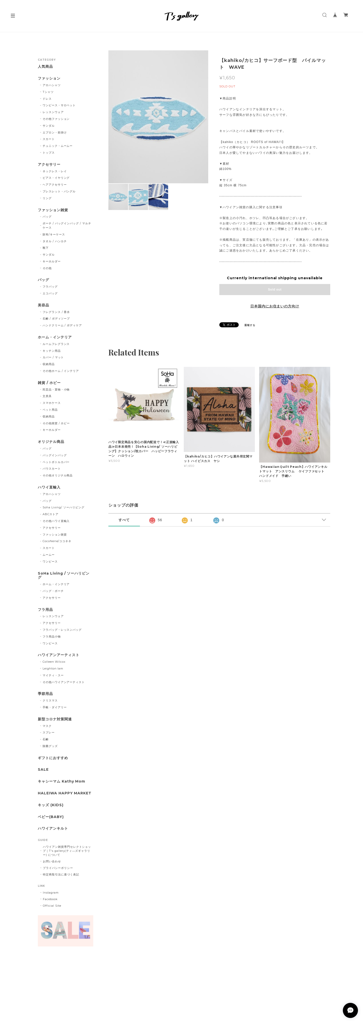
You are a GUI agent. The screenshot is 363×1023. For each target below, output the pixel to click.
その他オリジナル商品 (58, 475)
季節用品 (45, 694)
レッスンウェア (53, 112)
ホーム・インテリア (55, 337)
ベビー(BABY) (51, 817)
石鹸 (46, 739)
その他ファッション (56, 119)
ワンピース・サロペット (59, 105)
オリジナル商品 (51, 442)
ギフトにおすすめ (53, 758)
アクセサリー (49, 164)
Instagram (51, 892)
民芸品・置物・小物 (56, 389)
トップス (49, 152)
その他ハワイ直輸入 (56, 521)
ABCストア (50, 514)
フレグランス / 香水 (56, 312)
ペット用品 (50, 409)
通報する (249, 325)
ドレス (47, 98)
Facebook (50, 899)
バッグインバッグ (55, 455)
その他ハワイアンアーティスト (64, 682)
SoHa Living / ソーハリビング (63, 575)
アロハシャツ (52, 85)
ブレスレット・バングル (59, 191)
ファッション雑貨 (53, 210)
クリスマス (50, 700)
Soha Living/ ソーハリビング (63, 507)
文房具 (47, 396)
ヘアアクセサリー (55, 184)
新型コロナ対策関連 (55, 719)
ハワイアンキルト (53, 828)
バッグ (47, 216)
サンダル (49, 125)
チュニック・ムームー (58, 146)
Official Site (52, 905)
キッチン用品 (52, 350)
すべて (124, 520)
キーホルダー (52, 261)
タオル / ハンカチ (55, 241)
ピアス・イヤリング (56, 178)
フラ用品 (45, 610)
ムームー (49, 554)
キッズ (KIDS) (51, 805)
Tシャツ (48, 92)
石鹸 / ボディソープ (56, 318)
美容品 (43, 305)
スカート (49, 139)
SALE (43, 769)
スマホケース (52, 403)
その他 (47, 268)
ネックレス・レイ (55, 171)
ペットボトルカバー (56, 462)
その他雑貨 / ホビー (56, 423)
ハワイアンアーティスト (58, 655)
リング (47, 198)
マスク (47, 726)
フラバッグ (50, 286)
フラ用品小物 (52, 636)
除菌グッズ (50, 746)
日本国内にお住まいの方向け (274, 306)
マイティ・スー (53, 675)
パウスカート (52, 468)
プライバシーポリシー (58, 868)
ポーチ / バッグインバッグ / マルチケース (67, 225)
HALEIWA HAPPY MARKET (65, 793)
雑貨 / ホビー (49, 383)
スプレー (49, 732)
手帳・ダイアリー (55, 707)
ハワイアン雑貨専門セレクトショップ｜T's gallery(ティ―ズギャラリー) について (67, 851)
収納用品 (49, 364)
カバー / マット (53, 357)
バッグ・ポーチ (53, 591)
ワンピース (50, 561)
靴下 (46, 248)
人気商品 (45, 66)
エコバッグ (50, 293)
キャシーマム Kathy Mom (61, 781)
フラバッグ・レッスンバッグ (62, 629)
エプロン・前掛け (55, 132)
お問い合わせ (52, 861)
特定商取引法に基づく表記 (61, 874)
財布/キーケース (54, 234)
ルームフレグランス (56, 344)
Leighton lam (53, 668)
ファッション (49, 78)
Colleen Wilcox (54, 661)
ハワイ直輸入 (49, 487)
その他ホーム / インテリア (61, 371)
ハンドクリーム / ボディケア (62, 325)
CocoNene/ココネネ (57, 541)
